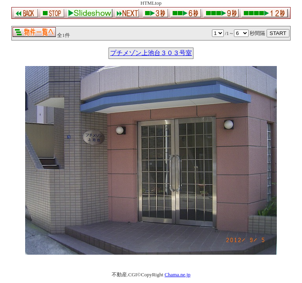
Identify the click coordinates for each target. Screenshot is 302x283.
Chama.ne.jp (178, 274)
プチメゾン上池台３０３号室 (151, 53)
